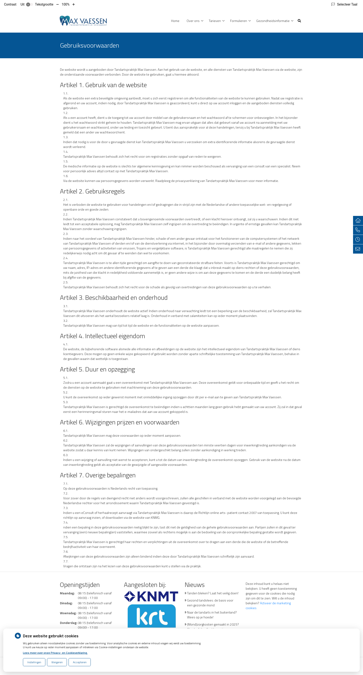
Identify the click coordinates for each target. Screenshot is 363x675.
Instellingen (34, 662)
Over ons (193, 20)
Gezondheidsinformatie (273, 20)
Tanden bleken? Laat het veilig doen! (212, 593)
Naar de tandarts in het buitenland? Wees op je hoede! (212, 615)
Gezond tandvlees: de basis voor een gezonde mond (210, 603)
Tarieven (215, 20)
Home (175, 20)
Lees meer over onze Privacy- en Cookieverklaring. (55, 652)
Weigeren (57, 662)
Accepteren (80, 662)
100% (65, 4)
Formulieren (238, 20)
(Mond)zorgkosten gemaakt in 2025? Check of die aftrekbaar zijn (213, 627)
